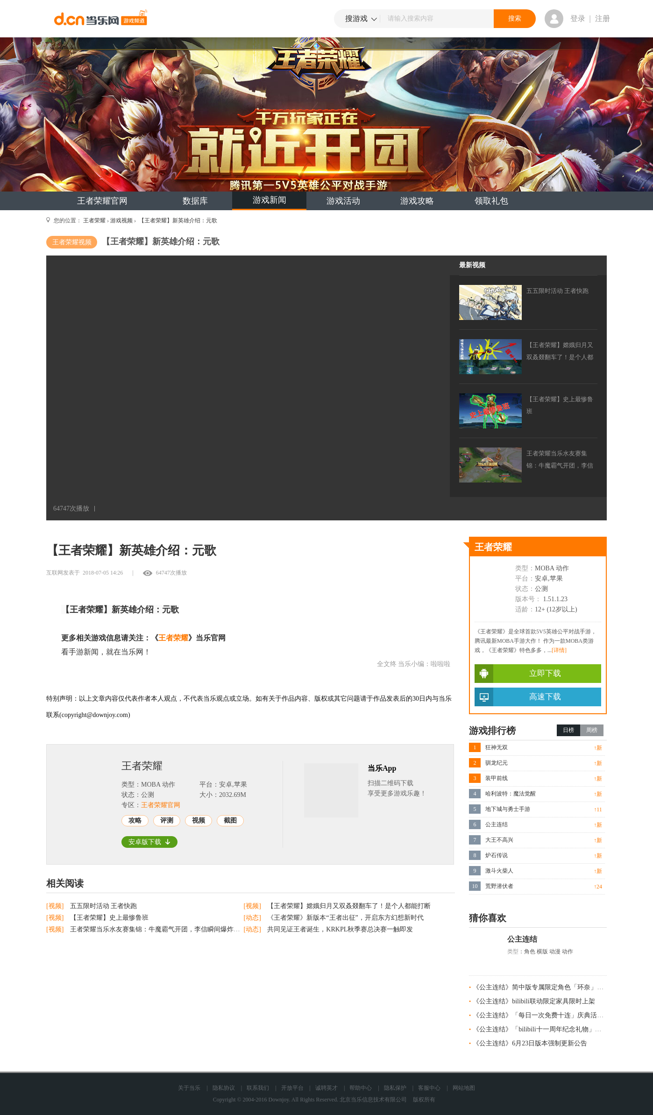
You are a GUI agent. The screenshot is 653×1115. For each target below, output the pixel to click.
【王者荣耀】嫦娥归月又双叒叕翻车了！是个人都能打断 (349, 905)
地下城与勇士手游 (507, 809)
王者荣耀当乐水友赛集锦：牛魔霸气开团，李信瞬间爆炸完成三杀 (165, 929)
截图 (230, 820)
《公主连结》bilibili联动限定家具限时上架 (534, 1001)
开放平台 (292, 1088)
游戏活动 (343, 201)
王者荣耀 (94, 220)
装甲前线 (496, 778)
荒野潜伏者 (499, 886)
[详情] (559, 650)
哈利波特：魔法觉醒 (510, 793)
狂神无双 (496, 747)
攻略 (135, 820)
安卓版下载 (149, 841)
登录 (577, 18)
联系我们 (258, 1088)
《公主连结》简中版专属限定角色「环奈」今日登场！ (551, 987)
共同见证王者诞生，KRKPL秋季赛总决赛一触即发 (340, 929)
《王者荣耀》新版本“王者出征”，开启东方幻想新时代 (345, 917)
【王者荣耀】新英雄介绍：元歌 (177, 220)
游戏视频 (121, 220)
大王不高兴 (499, 840)
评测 (166, 820)
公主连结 (496, 824)
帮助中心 (360, 1088)
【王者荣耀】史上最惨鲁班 (109, 917)
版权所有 (424, 1099)
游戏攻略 (417, 201)
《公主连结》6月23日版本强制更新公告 (530, 1043)
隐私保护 (395, 1088)
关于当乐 (189, 1088)
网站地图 (464, 1088)
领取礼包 (491, 201)
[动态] (253, 917)
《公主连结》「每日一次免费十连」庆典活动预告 (545, 1015)
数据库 (195, 201)
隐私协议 (224, 1088)
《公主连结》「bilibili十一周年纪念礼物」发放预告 (547, 1029)
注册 (602, 18)
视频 (198, 820)
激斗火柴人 (499, 870)
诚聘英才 (326, 1088)
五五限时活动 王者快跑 (103, 905)
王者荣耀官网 (102, 201)
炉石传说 (496, 855)
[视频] (55, 905)
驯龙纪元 (496, 763)
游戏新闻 (269, 200)
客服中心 (429, 1088)
